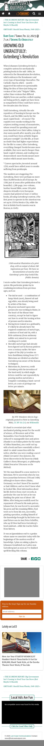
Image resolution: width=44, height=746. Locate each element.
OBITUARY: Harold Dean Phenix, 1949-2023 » (22, 29)
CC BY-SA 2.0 (20, 422)
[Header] (22, 5)
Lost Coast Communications (20, 736)
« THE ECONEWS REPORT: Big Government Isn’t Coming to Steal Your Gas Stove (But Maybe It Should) (21, 22)
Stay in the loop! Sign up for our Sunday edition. (19, 605)
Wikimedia (34, 422)
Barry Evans (9, 36)
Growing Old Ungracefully (22, 39)
